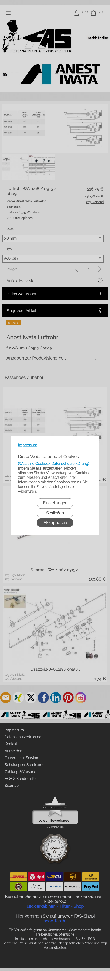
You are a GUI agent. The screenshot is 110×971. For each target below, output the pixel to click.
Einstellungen (55, 503)
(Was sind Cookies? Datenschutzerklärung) (53, 463)
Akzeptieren (55, 522)
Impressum (27, 445)
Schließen (55, 513)
